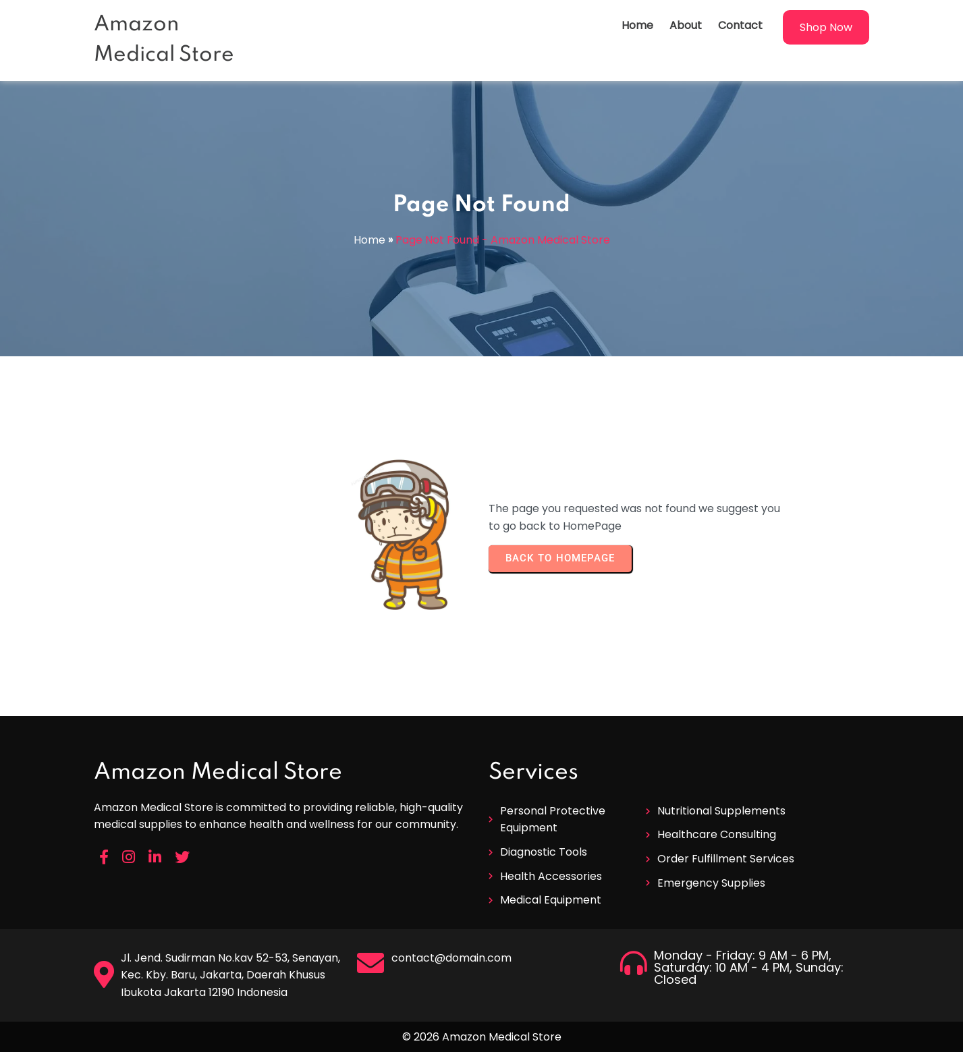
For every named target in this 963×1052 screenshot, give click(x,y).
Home (369, 240)
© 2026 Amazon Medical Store (481, 1037)
